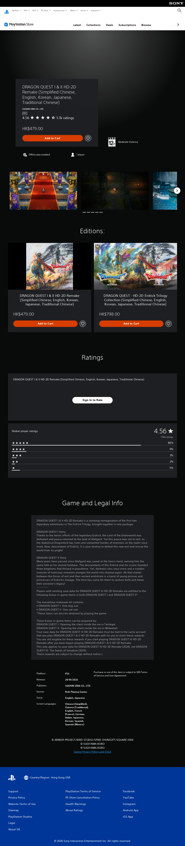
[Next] (177, 187)
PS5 (25, 10)
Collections (73, 21)
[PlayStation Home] (6, 10)
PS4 (34, 10)
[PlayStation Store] (19, 21)
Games (15, 10)
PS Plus (44, 10)
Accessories (58, 10)
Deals (89, 21)
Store (83, 10)
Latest (57, 21)
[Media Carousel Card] (43, 187)
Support (94, 10)
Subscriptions (107, 21)
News (72, 10)
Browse (126, 21)
